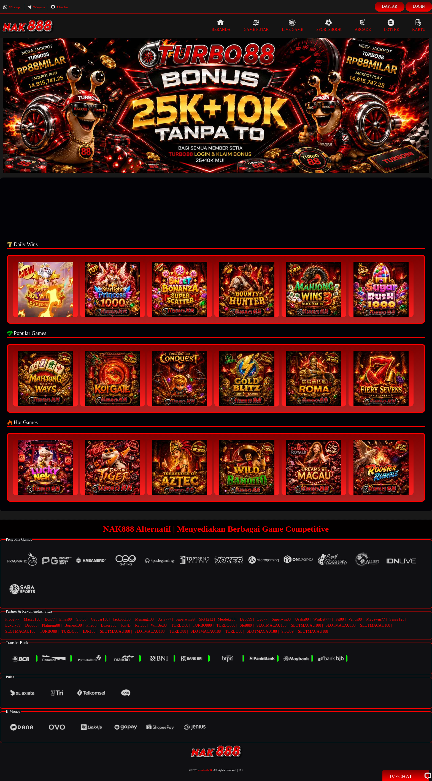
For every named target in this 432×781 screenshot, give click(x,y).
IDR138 (89, 631)
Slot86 (81, 619)
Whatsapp (12, 7)
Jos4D (126, 625)
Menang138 (144, 619)
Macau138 (32, 619)
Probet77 (12, 619)
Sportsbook (328, 25)
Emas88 (65, 619)
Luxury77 (13, 625)
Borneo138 (73, 625)
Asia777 (164, 619)
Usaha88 (302, 619)
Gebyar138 (99, 619)
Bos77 (50, 619)
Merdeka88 (227, 619)
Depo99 (246, 619)
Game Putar (256, 25)
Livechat (59, 7)
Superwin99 (185, 619)
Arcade (363, 25)
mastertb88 (205, 769)
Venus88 (355, 619)
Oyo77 (262, 619)
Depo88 (31, 625)
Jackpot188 (122, 619)
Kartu (418, 25)
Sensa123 (396, 619)
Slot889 (246, 625)
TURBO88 (179, 625)
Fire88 (91, 625)
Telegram (36, 7)
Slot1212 (206, 619)
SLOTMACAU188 (271, 625)
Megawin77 (375, 619)
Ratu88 (140, 625)
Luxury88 (108, 625)
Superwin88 (281, 619)
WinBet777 (322, 619)
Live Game (292, 25)
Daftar (389, 6)
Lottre (391, 25)
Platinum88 (51, 625)
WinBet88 (159, 625)
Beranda (221, 25)
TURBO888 (202, 625)
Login (419, 6)
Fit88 (340, 619)
